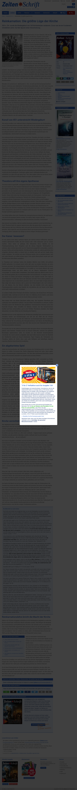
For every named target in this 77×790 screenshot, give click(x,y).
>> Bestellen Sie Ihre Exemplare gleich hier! (33, 416)
